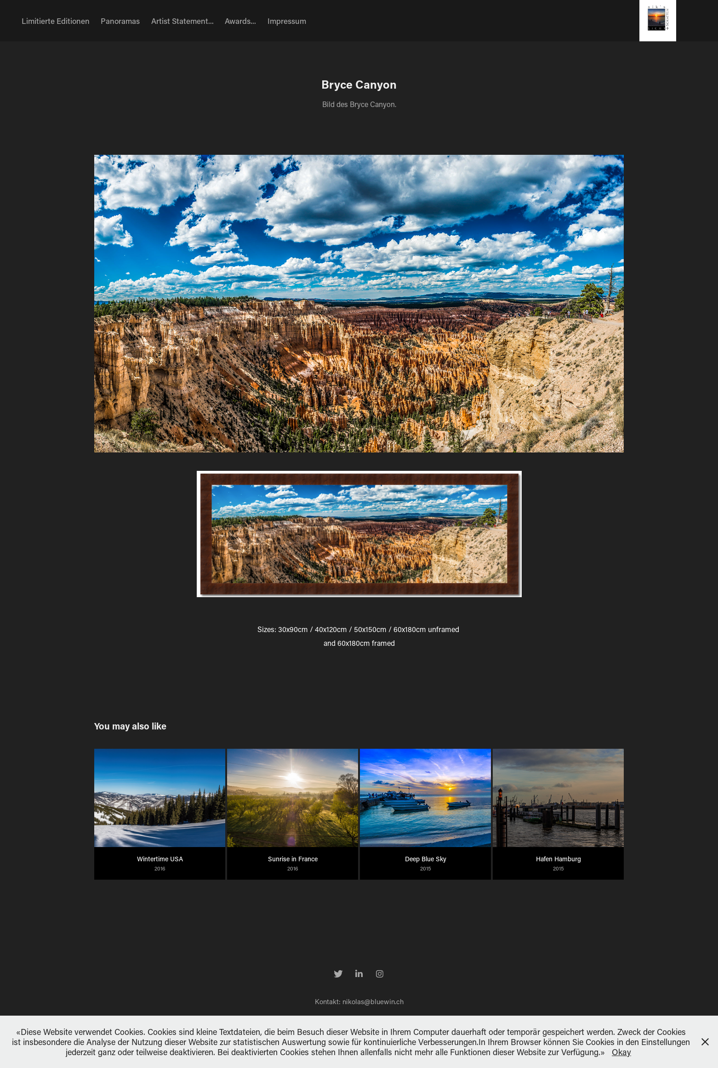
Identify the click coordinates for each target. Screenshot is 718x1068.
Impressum (287, 21)
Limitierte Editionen (56, 21)
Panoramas (120, 21)
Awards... (240, 21)
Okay (621, 1051)
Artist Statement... (182, 21)
